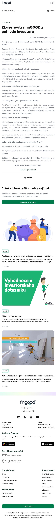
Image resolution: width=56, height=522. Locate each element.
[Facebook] (25, 417)
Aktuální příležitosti (28, 169)
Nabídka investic (48, 474)
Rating (44, 496)
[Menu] (52, 3)
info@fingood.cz (27, 408)
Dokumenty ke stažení (9, 480)
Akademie (45, 490)
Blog (44, 484)
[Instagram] (31, 417)
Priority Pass (46, 493)
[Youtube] (37, 417)
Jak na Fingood (47, 477)
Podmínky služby (36, 518)
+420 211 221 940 (28, 411)
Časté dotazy (47, 480)
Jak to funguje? (7, 493)
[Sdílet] (50, 10)
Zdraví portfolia (47, 487)
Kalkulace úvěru (7, 496)
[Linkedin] (18, 417)
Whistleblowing (7, 484)
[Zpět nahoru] (28, 506)
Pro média (5, 477)
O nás (4, 474)
